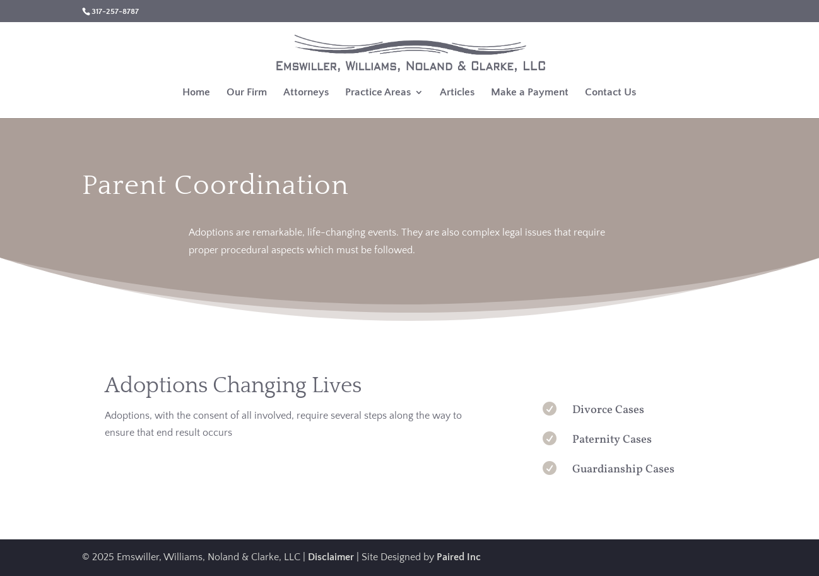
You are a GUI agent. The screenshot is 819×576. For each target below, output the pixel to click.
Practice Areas (378, 93)
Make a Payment (530, 93)
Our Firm (247, 93)
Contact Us (610, 93)
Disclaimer (331, 557)
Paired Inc (459, 557)
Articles (457, 93)
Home (196, 93)
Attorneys (306, 93)
